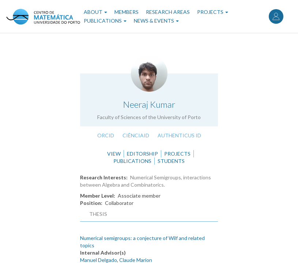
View (114, 153)
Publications (105, 21)
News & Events (156, 21)
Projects (212, 12)
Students (171, 161)
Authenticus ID (179, 135)
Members (126, 12)
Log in (276, 16)
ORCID (105, 135)
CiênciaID (135, 135)
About (95, 12)
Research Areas (168, 12)
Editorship (142, 153)
